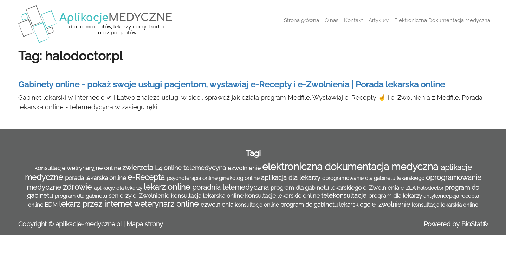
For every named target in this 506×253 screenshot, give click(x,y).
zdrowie (78, 187)
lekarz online (168, 187)
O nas (331, 20)
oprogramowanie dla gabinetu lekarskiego (374, 178)
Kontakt (353, 20)
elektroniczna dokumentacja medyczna (351, 167)
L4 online (169, 167)
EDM (52, 204)
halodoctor (431, 188)
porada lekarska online (96, 177)
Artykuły (379, 20)
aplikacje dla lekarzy (119, 188)
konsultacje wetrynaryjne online (78, 167)
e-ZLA (409, 188)
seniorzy (121, 195)
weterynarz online (167, 204)
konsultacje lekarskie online (283, 195)
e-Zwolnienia (382, 187)
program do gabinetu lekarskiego (326, 204)
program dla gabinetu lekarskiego (317, 187)
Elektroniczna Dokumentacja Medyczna (442, 20)
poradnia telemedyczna (231, 187)
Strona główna (301, 20)
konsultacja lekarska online (208, 195)
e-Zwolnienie (152, 195)
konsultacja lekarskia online (445, 205)
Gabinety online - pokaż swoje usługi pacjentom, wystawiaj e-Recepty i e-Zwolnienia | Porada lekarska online (231, 84)
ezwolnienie (245, 167)
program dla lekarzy (395, 195)
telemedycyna (205, 167)
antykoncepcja (441, 196)
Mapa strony (144, 224)
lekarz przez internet (96, 204)
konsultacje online (257, 205)
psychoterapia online (193, 178)
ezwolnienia (218, 204)
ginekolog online (240, 178)
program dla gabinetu (82, 196)
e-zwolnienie (392, 204)
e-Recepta (147, 177)
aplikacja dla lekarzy (291, 177)
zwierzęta (138, 167)
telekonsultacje (344, 195)
